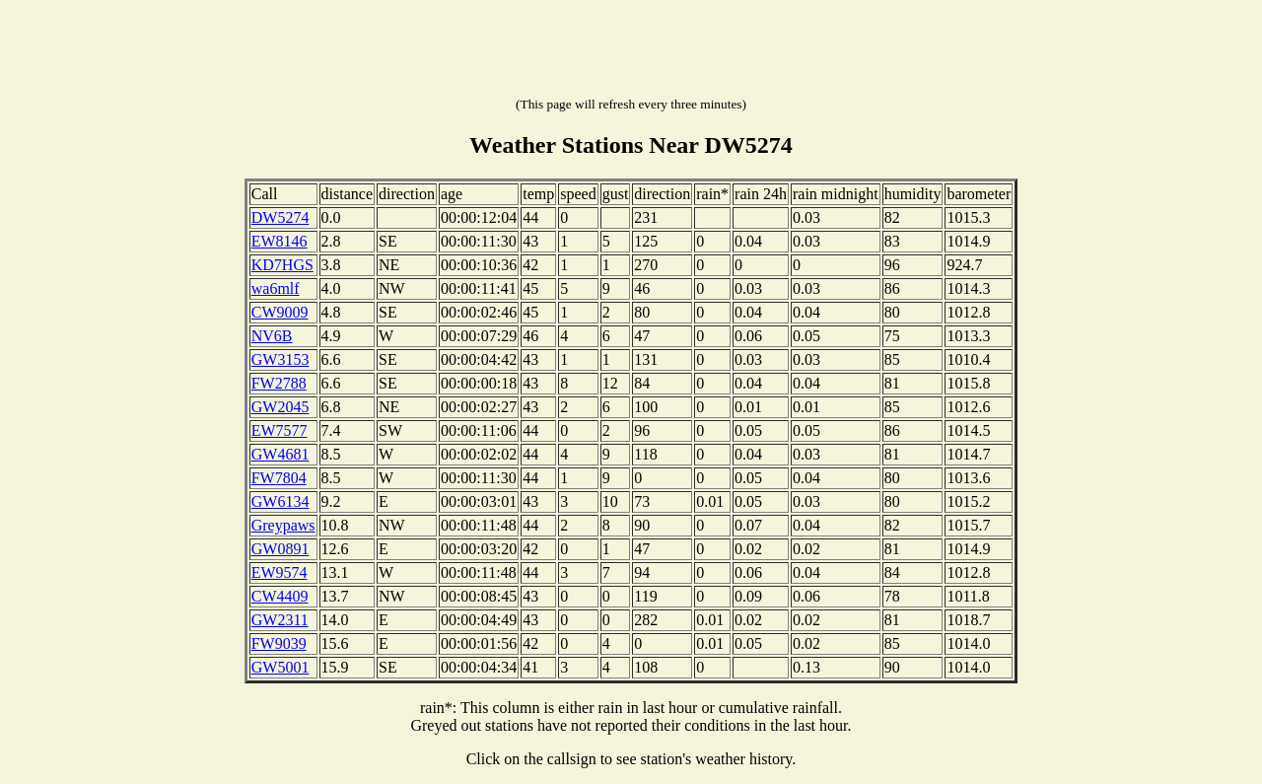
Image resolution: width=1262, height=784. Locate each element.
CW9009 (280, 312)
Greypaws (283, 525)
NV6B (272, 335)
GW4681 (280, 454)
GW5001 (280, 667)
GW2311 (280, 619)
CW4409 (280, 596)
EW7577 (279, 430)
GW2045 (280, 406)
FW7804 (279, 477)
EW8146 (279, 241)
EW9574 (279, 572)
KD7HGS (282, 264)
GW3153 (280, 359)
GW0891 (280, 548)
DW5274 (280, 217)
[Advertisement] (631, 52)
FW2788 (279, 383)
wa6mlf (275, 288)
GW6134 (280, 501)
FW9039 (279, 643)
